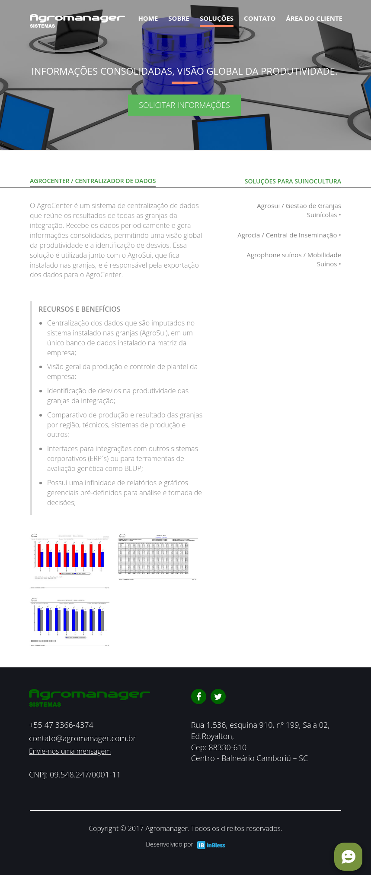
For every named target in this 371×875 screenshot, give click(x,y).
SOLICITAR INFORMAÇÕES (184, 105)
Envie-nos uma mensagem (70, 751)
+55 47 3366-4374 (61, 725)
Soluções (216, 18)
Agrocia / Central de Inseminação (289, 235)
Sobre (178, 18)
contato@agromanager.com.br (82, 738)
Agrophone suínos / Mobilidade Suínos (293, 259)
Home (148, 18)
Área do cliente (314, 18)
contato (259, 18)
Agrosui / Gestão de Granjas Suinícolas (299, 210)
